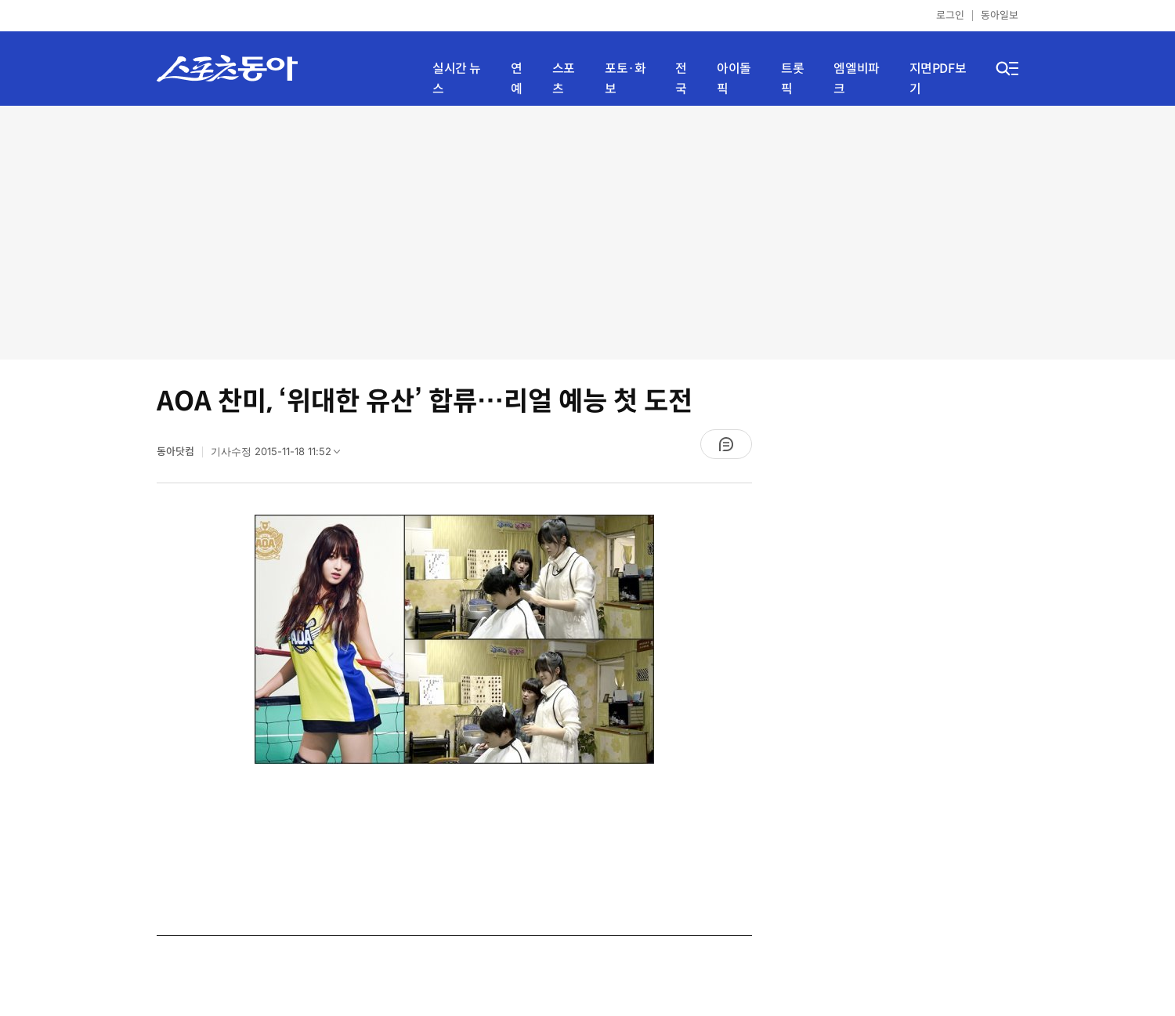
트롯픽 (792, 78)
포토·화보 (625, 78)
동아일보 (999, 15)
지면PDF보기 (938, 78)
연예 (516, 78)
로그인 (950, 15)
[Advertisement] (587, 231)
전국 (681, 78)
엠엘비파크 (856, 78)
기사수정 (280, 455)
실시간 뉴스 (456, 78)
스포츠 (563, 78)
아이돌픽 (734, 78)
